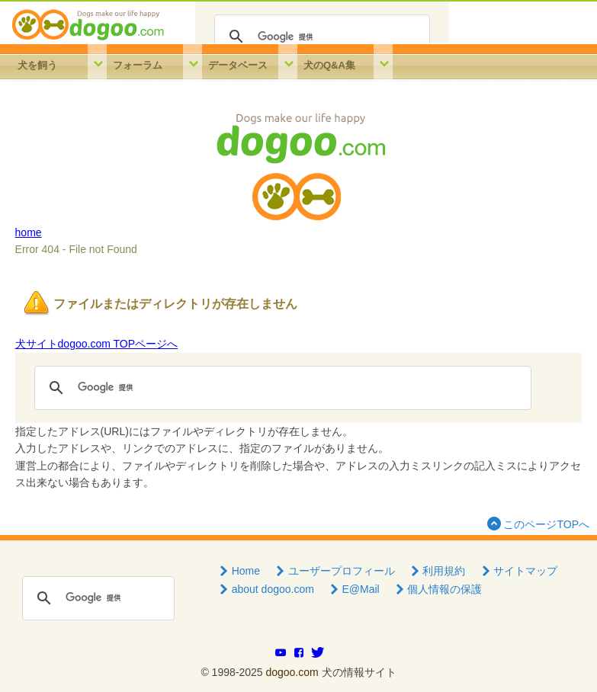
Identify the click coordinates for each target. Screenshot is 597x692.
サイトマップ (517, 571)
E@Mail (353, 589)
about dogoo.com (265, 589)
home (28, 232)
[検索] (320, 36)
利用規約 (437, 571)
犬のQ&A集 (329, 65)
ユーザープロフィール (334, 571)
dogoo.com (291, 672)
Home (238, 571)
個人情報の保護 (438, 589)
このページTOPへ (536, 523)
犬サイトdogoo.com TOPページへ (96, 344)
